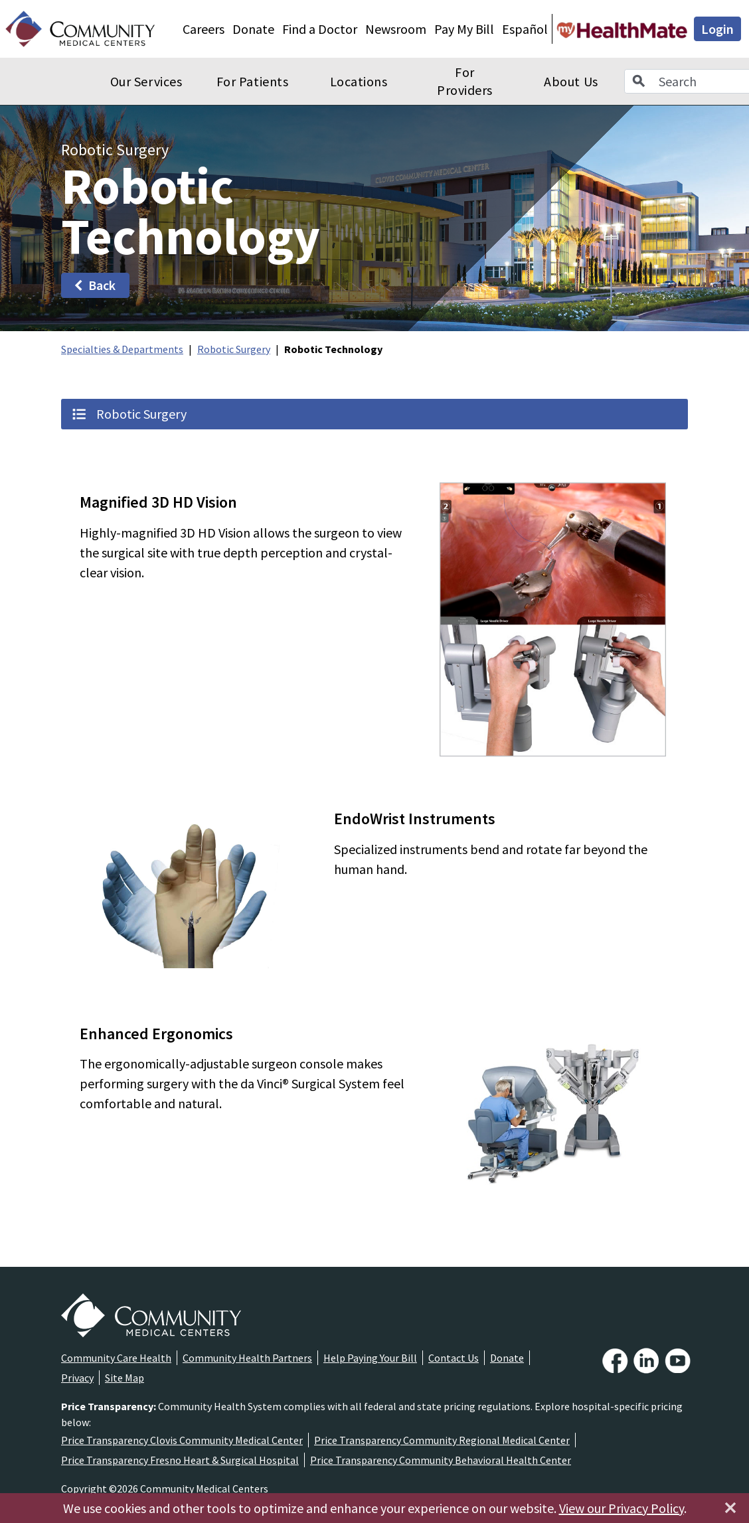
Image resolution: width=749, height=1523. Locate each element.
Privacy (77, 1377)
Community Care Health (116, 1357)
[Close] (730, 1507)
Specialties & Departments (122, 349)
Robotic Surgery (233, 349)
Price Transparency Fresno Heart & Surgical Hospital (180, 1460)
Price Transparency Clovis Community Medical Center (182, 1440)
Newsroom (395, 29)
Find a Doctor (319, 29)
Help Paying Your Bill (370, 1357)
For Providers (465, 81)
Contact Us (453, 1357)
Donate (253, 29)
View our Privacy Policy (621, 1508)
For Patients (252, 81)
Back (94, 285)
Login (717, 29)
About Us (571, 81)
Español (525, 29)
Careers (203, 29)
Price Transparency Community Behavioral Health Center (440, 1460)
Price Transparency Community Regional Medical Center (442, 1440)
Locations (359, 81)
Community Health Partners (247, 1357)
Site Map (124, 1377)
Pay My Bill (464, 29)
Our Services (146, 81)
